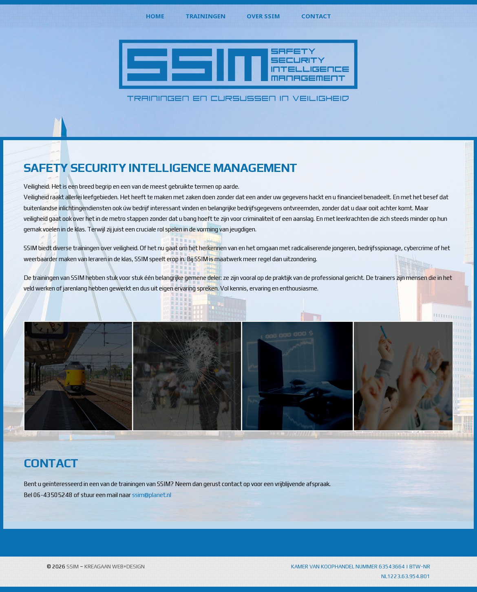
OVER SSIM (263, 16)
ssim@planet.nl (151, 494)
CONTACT (316, 16)
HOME (155, 16)
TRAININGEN (205, 16)
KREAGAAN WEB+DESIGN (114, 566)
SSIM (72, 566)
